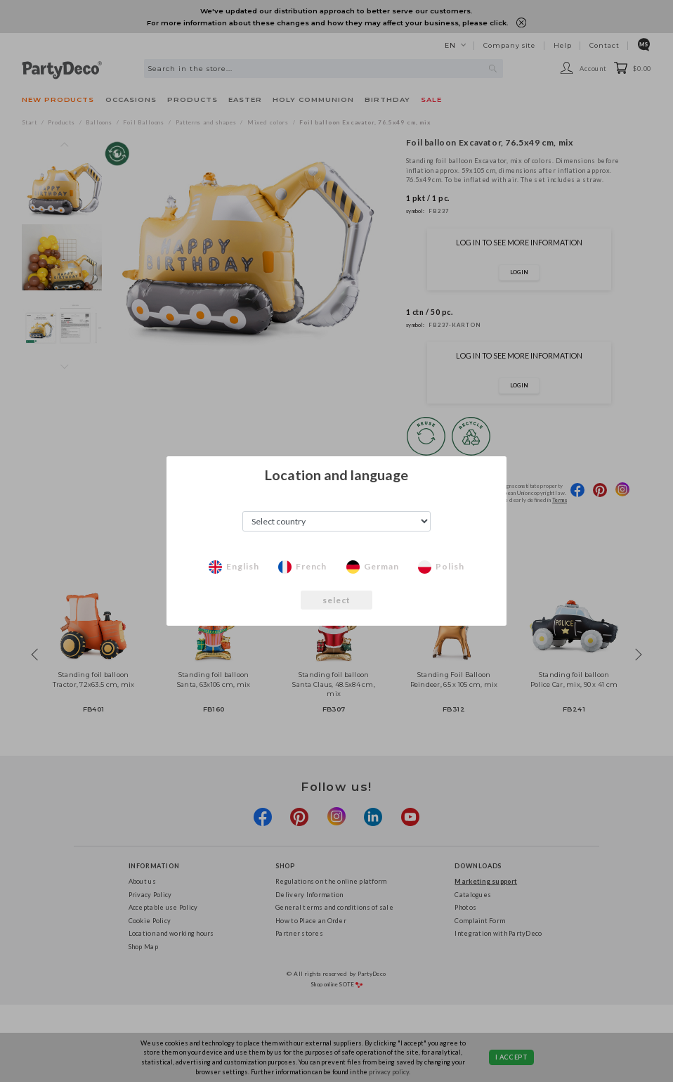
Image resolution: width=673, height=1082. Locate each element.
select (336, 600)
